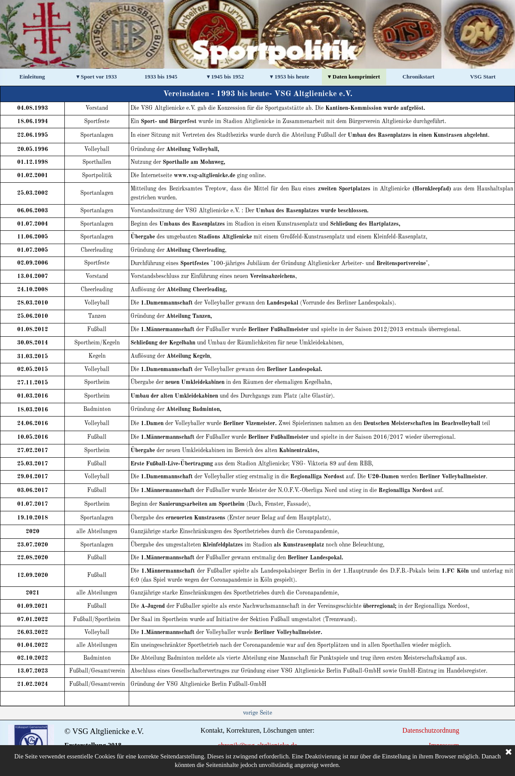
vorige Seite (257, 713)
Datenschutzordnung (431, 730)
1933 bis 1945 (161, 76)
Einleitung (32, 76)
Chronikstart (419, 76)
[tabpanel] (257, 396)
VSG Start (483, 76)
